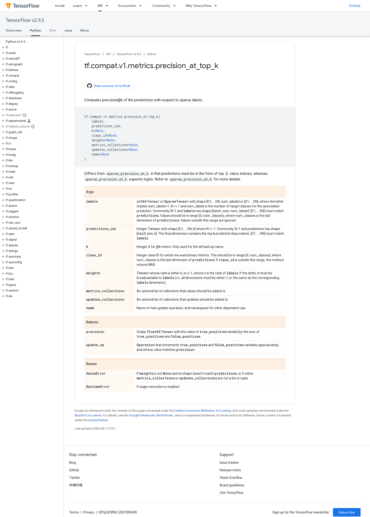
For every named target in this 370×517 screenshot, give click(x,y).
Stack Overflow (231, 478)
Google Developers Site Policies (151, 415)
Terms (74, 512)
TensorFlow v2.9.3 (25, 20)
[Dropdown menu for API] (108, 5)
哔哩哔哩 (75, 485)
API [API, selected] (100, 6)
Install (59, 6)
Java (68, 30)
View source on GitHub (108, 85)
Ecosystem (127, 6)
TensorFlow (92, 54)
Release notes (230, 470)
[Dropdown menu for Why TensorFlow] (217, 5)
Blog (72, 462)
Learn (77, 6)
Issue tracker (229, 462)
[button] (31, 47)
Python (151, 54)
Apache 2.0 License (88, 415)
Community (161, 6)
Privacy (88, 512)
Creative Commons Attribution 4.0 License (202, 410)
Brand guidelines (232, 485)
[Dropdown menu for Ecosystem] (141, 5)
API (108, 54)
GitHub (355, 6)
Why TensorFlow (198, 6)
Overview (13, 30)
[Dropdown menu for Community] (175, 5)
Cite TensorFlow (232, 493)
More (84, 30)
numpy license (98, 420)
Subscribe (347, 512)
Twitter (74, 478)
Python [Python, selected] (35, 30)
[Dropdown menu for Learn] (87, 5)
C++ (53, 30)
